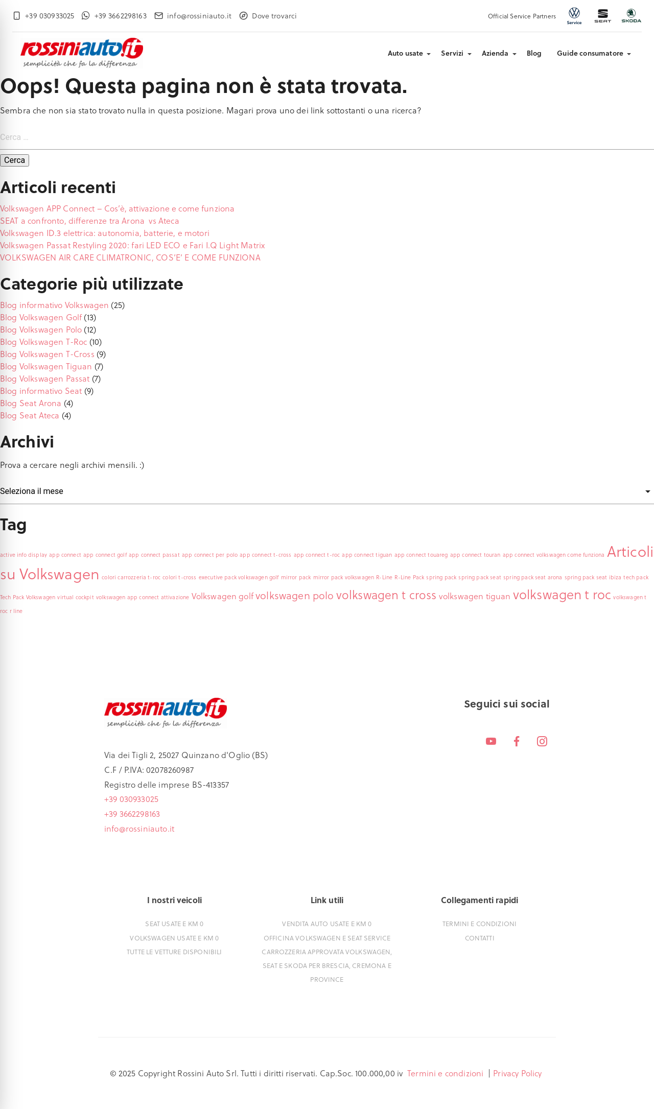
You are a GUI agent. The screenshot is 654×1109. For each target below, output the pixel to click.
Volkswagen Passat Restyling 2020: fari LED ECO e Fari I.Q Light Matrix (132, 245)
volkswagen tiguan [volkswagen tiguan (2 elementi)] (475, 595)
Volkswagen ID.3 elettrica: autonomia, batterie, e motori (104, 233)
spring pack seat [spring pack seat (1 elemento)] (479, 577)
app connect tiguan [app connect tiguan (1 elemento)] (367, 555)
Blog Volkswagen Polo (41, 329)
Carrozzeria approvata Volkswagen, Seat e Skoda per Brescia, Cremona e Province (327, 965)
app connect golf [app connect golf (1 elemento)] (105, 555)
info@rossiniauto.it (139, 828)
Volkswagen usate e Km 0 (174, 937)
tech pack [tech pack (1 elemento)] (635, 577)
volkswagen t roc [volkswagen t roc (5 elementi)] (562, 594)
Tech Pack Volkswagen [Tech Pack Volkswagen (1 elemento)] (27, 597)
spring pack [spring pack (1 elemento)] (441, 577)
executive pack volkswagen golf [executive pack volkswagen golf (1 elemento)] (239, 577)
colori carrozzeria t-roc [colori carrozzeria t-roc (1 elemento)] (131, 577)
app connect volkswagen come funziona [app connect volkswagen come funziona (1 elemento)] (554, 555)
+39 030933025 (131, 799)
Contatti (480, 937)
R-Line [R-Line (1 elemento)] (384, 577)
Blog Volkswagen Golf (41, 317)
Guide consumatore (590, 53)
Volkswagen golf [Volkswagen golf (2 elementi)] (222, 595)
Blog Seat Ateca (29, 415)
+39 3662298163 (132, 813)
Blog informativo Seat (41, 390)
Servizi (452, 53)
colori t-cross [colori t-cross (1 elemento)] (179, 577)
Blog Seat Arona (30, 403)
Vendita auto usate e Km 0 (326, 923)
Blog (534, 53)
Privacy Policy (517, 1073)
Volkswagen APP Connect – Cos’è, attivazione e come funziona (117, 208)
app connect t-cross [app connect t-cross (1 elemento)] (265, 555)
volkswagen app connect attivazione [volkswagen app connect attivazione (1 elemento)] (142, 597)
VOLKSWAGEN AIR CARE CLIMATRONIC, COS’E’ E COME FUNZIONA (130, 257)
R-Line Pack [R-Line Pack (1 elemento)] (409, 577)
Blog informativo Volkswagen (54, 305)
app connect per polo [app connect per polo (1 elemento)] (210, 555)
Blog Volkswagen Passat (45, 378)
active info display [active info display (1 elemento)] (23, 555)
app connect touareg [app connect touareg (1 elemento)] (421, 555)
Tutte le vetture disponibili (174, 951)
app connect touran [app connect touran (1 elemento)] (475, 555)
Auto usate (406, 53)
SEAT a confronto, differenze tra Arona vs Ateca (89, 220)
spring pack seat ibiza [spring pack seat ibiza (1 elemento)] (593, 577)
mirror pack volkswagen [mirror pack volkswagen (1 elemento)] (344, 577)
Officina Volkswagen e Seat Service (327, 937)
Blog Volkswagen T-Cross (47, 354)
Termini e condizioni (479, 923)
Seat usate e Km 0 (174, 923)
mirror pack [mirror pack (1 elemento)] (296, 577)
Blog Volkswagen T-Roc (43, 341)
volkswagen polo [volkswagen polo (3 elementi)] (294, 595)
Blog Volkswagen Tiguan (46, 366)
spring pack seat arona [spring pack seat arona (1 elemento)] (533, 577)
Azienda (495, 53)
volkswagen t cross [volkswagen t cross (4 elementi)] (386, 594)
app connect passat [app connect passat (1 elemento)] (154, 555)
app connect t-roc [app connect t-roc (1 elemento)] (317, 555)
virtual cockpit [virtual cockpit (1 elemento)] (75, 597)
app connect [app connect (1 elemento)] (65, 555)
